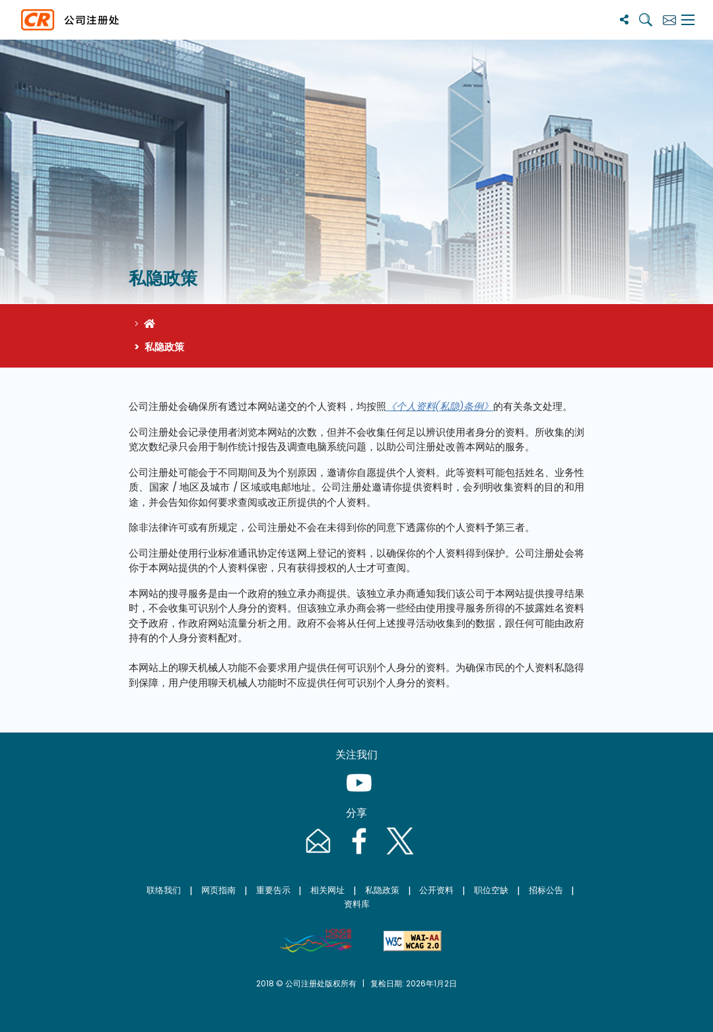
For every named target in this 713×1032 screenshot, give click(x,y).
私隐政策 (382, 890)
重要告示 (273, 890)
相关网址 (327, 890)
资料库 (357, 904)
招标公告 (546, 890)
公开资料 (436, 890)
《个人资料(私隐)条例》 (439, 406)
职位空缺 (491, 890)
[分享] (624, 19)
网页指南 (218, 890)
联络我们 (164, 890)
